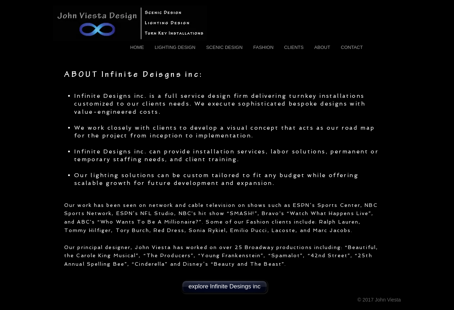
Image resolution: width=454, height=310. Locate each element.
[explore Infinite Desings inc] (224, 286)
